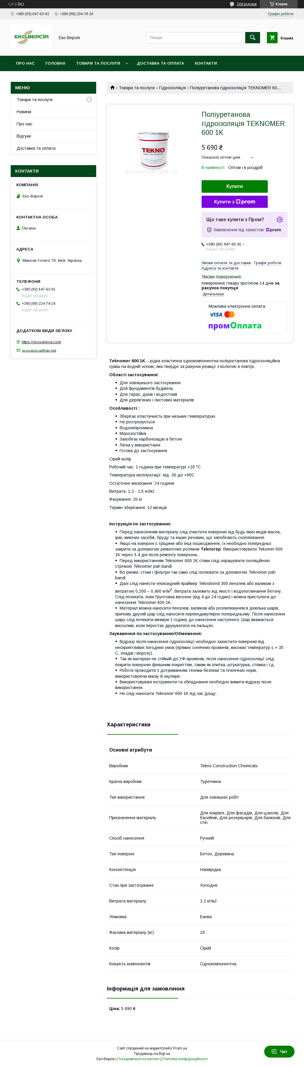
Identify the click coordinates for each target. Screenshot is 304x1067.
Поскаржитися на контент (138, 1059)
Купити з (234, 202)
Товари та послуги (98, 63)
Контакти (206, 63)
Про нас (25, 63)
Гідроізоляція (172, 87)
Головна (55, 63)
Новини (24, 111)
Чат (279, 1051)
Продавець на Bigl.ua (152, 1054)
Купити (235, 186)
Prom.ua (180, 1048)
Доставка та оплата (160, 63)
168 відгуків (247, 4)
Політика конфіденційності (185, 1059)
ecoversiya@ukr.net (39, 350)
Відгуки (24, 136)
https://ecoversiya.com (41, 342)
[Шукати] (252, 37)
